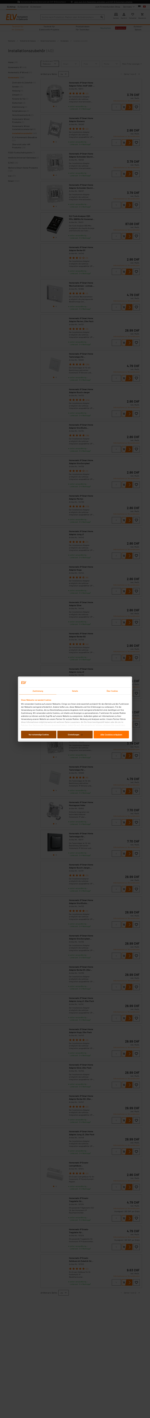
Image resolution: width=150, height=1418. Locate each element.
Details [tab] (75, 691)
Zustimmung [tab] (38, 691)
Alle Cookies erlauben (111, 734)
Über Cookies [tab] (112, 691)
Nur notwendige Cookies (39, 734)
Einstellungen (75, 734)
